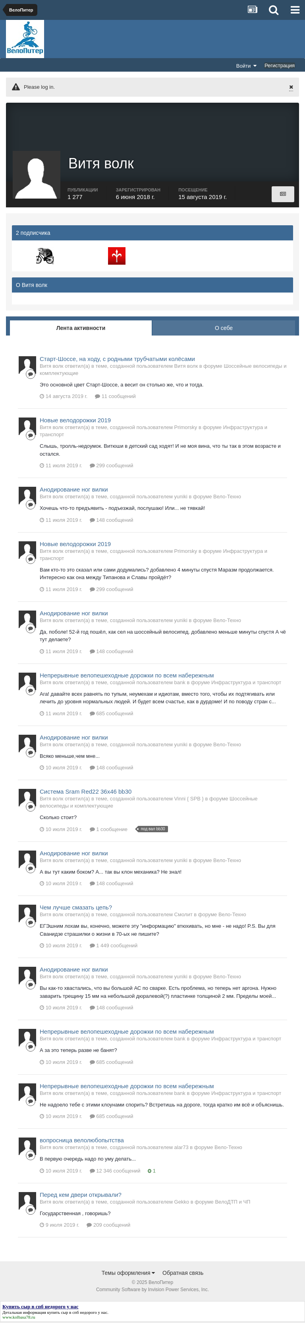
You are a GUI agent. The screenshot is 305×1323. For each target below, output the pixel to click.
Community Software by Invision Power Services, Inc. (152, 1291)
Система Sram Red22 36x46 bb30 (85, 792)
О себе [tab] (224, 329)
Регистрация (279, 65)
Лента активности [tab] (81, 329)
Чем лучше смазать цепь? (76, 908)
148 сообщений (111, 521)
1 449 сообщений (114, 947)
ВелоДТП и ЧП (232, 1203)
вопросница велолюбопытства (82, 1141)
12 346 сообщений (115, 1172)
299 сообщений (111, 467)
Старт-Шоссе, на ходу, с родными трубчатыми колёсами (117, 359)
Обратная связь (182, 1274)
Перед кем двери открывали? (81, 1195)
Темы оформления (128, 1274)
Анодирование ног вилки (74, 490)
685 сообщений (111, 714)
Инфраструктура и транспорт (246, 683)
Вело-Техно (227, 498)
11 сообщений (115, 397)
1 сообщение (108, 830)
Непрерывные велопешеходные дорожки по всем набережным (127, 676)
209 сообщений (108, 1226)
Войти (246, 65)
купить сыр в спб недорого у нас (77, 1313)
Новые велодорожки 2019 (75, 421)
